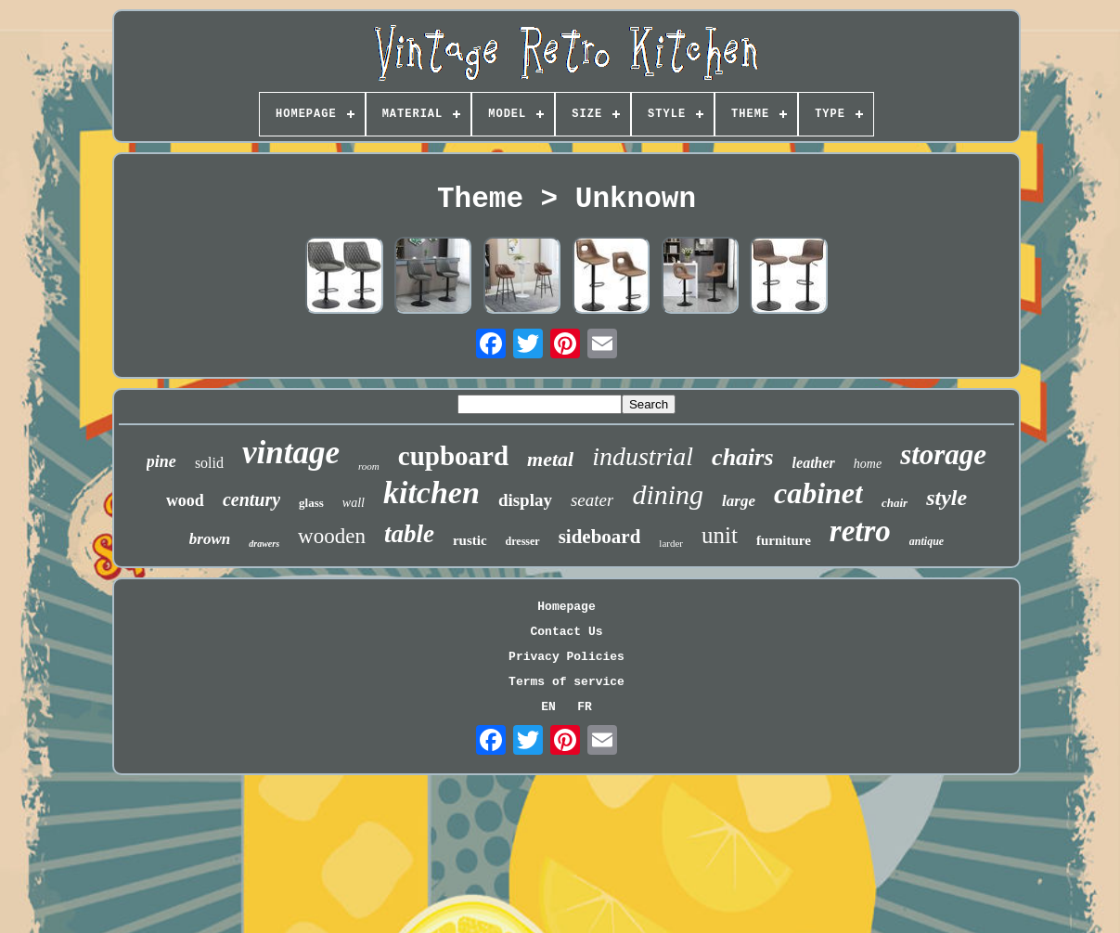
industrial (642, 456)
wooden (332, 536)
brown (209, 539)
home (868, 464)
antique (926, 541)
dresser (523, 541)
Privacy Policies (566, 657)
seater (592, 500)
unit (720, 535)
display (525, 500)
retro (860, 531)
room (369, 466)
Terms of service (566, 682)
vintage (291, 452)
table (409, 534)
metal (550, 459)
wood (185, 500)
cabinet (818, 493)
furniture (783, 540)
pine (161, 461)
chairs (742, 457)
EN (548, 707)
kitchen (431, 492)
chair (895, 503)
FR (584, 707)
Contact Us (566, 632)
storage (943, 454)
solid (209, 463)
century (251, 499)
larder (671, 543)
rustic (470, 540)
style (946, 498)
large (738, 501)
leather (813, 463)
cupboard (453, 456)
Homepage (566, 607)
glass (311, 503)
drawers (264, 543)
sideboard (600, 536)
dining (667, 494)
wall (353, 503)
